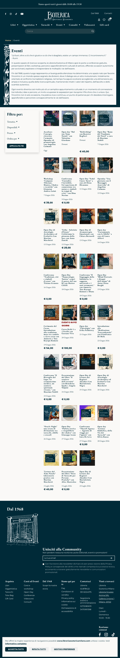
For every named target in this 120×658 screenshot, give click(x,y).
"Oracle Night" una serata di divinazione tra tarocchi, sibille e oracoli (51, 430)
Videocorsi (29, 599)
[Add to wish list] (55, 115)
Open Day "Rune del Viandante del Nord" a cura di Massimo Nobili (105, 136)
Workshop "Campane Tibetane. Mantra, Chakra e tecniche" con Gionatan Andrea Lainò (51, 184)
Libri (7, 585)
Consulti (28, 602)
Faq (63, 588)
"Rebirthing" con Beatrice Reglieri (85, 134)
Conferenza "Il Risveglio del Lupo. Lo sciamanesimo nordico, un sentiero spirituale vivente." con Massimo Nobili (51, 383)
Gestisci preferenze (64, 649)
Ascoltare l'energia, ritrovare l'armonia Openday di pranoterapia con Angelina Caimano (50, 139)
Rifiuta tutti (39, 649)
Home (8, 40)
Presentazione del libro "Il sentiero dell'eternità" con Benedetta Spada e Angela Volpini (68, 381)
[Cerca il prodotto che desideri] (57, 31)
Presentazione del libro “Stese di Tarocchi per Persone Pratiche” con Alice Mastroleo (69, 476)
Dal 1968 (95, 13)
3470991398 (85, 609)
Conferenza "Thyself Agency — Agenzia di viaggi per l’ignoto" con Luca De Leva (87, 431)
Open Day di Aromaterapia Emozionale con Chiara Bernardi (87, 233)
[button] (22, 121)
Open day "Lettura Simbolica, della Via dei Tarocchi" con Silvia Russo (105, 431)
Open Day (28, 592)
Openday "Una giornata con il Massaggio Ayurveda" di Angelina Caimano (104, 183)
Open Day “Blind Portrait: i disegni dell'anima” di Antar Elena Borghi (105, 280)
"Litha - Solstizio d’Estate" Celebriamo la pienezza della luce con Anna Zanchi (69, 235)
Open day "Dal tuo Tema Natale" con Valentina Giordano (68, 136)
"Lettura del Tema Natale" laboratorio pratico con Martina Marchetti (50, 476)
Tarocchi (9, 592)
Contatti (108, 13)
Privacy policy (67, 598)
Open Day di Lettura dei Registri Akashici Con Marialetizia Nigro (86, 380)
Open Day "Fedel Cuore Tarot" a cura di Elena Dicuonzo (87, 181)
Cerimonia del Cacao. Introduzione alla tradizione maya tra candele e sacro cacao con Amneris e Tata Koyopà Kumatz (51, 333)
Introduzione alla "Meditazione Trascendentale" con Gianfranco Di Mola (105, 331)
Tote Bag (9, 595)
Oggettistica (11, 589)
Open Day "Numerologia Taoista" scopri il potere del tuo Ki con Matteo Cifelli (69, 280)
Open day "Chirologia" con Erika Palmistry (87, 328)
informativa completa (15, 644)
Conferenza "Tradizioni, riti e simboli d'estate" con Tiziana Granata (51, 279)
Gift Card (9, 599)
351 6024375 (85, 592)
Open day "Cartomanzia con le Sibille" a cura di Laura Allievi (105, 234)
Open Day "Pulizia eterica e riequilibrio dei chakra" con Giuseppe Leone (69, 430)
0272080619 (85, 606)
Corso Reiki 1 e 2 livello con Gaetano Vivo (69, 331)
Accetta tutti (16, 649)
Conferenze (29, 595)
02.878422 (85, 589)
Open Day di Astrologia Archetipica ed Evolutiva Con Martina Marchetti (50, 235)
